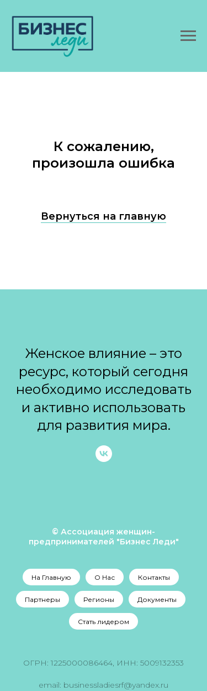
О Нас (104, 577)
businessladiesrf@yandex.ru (115, 685)
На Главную (51, 577)
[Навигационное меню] (188, 35)
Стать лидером (103, 621)
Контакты (154, 577)
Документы (157, 599)
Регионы (98, 599)
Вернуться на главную (103, 216)
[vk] (103, 459)
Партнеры (42, 599)
